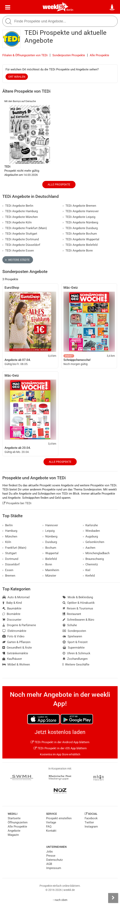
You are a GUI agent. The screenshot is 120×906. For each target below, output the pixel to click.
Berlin (69, 9)
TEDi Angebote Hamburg (20, 211)
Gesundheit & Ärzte (17, 647)
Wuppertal (51, 553)
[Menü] (7, 7)
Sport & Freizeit (75, 642)
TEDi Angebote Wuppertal (81, 239)
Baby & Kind (12, 603)
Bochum (49, 547)
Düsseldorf (11, 564)
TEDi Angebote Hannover (81, 211)
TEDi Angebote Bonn (78, 250)
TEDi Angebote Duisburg (80, 228)
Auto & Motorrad (15, 597)
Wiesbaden (91, 531)
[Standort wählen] (112, 7)
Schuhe (70, 625)
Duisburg (50, 542)
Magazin (13, 835)
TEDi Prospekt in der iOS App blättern (60, 748)
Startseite (14, 818)
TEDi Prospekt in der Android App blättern (60, 742)
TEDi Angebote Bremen (79, 205)
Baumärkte (11, 608)
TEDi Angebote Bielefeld (80, 245)
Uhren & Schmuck (76, 653)
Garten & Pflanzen (16, 642)
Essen (7, 570)
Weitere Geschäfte (76, 664)
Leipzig (49, 531)
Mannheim (51, 570)
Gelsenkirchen (93, 542)
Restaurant (72, 614)
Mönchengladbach (96, 553)
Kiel (87, 570)
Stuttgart (9, 553)
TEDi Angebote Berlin (17, 205)
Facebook (91, 818)
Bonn (47, 564)
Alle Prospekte (99, 55)
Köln (6, 542)
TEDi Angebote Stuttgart (19, 233)
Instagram (91, 826)
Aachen (89, 547)
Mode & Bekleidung (78, 597)
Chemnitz (90, 564)
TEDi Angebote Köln (17, 222)
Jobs (49, 851)
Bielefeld (50, 559)
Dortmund (10, 559)
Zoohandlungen (75, 659)
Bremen (8, 575)
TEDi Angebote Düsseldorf (21, 245)
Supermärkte (74, 647)
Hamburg (9, 531)
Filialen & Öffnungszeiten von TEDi (25, 55)
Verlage (51, 822)
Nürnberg (50, 536)
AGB (49, 864)
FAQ (48, 826)
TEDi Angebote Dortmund (20, 239)
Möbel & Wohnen (16, 664)
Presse (50, 855)
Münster (49, 575)
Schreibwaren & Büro (78, 619)
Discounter (11, 619)
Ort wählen (16, 76)
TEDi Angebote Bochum (80, 233)
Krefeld (89, 575)
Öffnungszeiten (17, 822)
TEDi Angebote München (20, 217)
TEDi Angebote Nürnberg (80, 222)
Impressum (53, 868)
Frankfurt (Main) (14, 547)
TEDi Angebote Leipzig (79, 217)
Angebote (14, 830)
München (9, 536)
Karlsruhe (90, 525)
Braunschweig (93, 559)
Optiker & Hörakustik (79, 603)
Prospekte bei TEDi (16, 503)
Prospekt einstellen (59, 818)
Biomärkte (11, 614)
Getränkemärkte (15, 653)
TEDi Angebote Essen (18, 250)
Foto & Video (13, 636)
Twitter (89, 822)
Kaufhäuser (12, 659)
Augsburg (90, 536)
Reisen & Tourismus (78, 608)
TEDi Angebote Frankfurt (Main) (24, 228)
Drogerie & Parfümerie (19, 625)
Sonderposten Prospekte (68, 55)
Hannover (50, 525)
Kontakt (51, 830)
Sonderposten (74, 631)
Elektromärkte (14, 631)
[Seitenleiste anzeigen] (113, 898)
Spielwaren (72, 636)
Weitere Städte (17, 259)
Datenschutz (54, 860)
